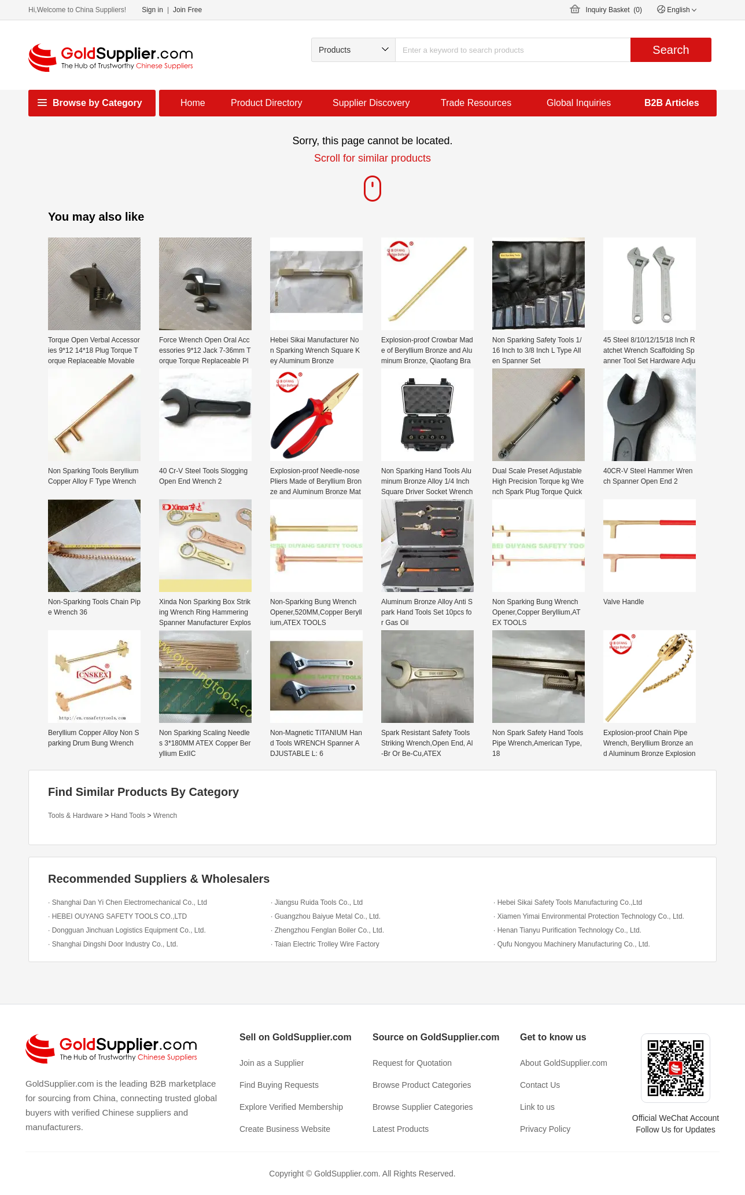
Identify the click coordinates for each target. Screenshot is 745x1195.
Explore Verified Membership (291, 1107)
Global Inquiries (579, 103)
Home (192, 103)
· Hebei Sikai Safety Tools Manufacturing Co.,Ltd (567, 902)
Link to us (537, 1107)
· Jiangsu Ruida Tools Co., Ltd (317, 902)
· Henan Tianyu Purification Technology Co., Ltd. (567, 930)
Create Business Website (284, 1129)
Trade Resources (476, 103)
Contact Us (540, 1085)
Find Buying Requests (279, 1085)
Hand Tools (127, 816)
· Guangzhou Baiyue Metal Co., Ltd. (326, 916)
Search (670, 49)
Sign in (152, 10)
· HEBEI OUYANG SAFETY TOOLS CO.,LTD (117, 916)
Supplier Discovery (371, 103)
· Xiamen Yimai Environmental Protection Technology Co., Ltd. (588, 916)
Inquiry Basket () (614, 10)
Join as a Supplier (271, 1063)
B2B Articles (671, 103)
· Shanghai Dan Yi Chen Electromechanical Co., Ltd (127, 902)
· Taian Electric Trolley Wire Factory (325, 944)
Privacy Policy (545, 1129)
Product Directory (267, 103)
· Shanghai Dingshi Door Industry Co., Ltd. (113, 944)
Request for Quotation (412, 1063)
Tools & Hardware (75, 816)
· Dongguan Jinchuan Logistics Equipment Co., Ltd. (127, 930)
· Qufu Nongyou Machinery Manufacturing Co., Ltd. (571, 944)
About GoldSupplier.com (563, 1063)
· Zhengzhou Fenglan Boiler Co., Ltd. (327, 930)
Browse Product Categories (421, 1085)
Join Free (187, 10)
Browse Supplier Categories (422, 1107)
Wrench (165, 816)
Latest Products (400, 1129)
